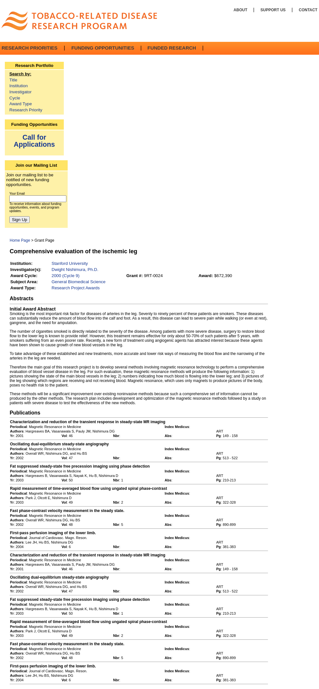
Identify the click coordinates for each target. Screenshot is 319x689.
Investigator (20, 91)
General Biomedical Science (78, 281)
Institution (18, 85)
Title (13, 80)
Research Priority (25, 109)
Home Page (20, 240)
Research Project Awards (76, 287)
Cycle (14, 98)
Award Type (20, 103)
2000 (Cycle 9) (66, 275)
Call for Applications (34, 141)
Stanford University (70, 263)
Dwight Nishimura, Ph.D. (75, 269)
